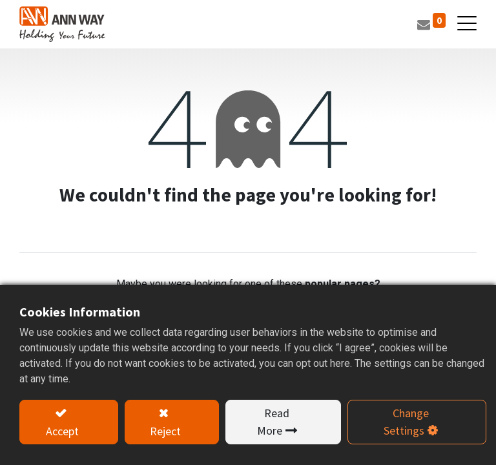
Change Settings (406, 422)
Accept (62, 431)
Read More (273, 422)
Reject (165, 431)
